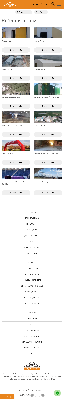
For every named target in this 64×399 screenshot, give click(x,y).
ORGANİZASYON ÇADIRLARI (32, 286)
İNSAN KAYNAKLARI (32, 348)
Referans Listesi (24, 12)
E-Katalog (36, 4)
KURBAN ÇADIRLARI (32, 248)
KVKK (32, 324)
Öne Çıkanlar (41, 12)
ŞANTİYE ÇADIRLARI (32, 236)
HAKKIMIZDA (32, 318)
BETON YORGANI (32, 274)
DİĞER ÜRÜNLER (32, 253)
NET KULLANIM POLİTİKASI (32, 342)
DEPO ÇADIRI (32, 230)
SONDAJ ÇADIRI (32, 268)
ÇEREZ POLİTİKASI (32, 330)
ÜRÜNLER (32, 212)
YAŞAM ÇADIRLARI (32, 292)
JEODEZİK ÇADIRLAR (32, 298)
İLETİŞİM (32, 354)
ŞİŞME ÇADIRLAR (32, 304)
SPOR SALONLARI (32, 218)
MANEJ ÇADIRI (32, 224)
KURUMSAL (32, 312)
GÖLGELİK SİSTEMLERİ (32, 280)
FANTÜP (32, 242)
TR (46, 4)
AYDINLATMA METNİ (32, 336)
